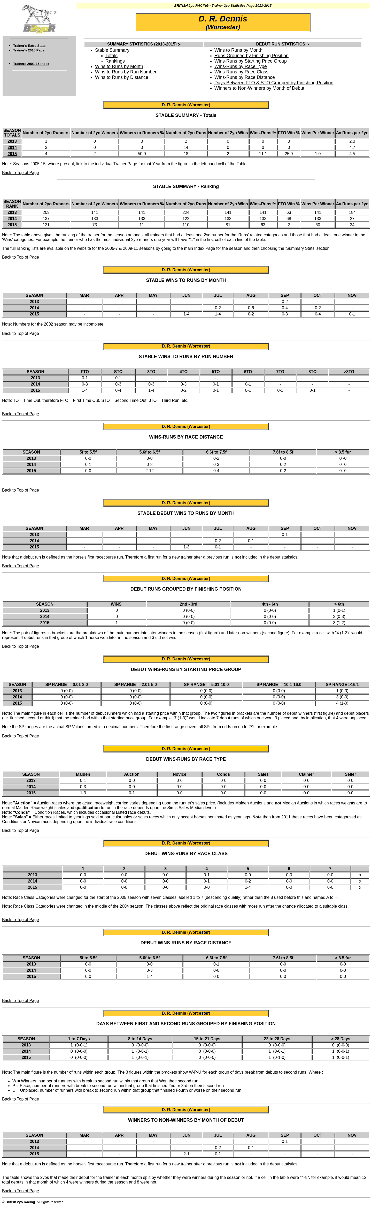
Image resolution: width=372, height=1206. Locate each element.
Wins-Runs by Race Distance (244, 77)
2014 (12, 147)
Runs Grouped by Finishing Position (251, 55)
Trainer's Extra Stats (29, 46)
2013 (12, 141)
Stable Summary (112, 50)
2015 (12, 154)
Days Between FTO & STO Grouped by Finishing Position (274, 82)
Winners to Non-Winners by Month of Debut (259, 88)
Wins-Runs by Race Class (241, 71)
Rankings (115, 61)
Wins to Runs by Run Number (126, 71)
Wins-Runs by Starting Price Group (250, 61)
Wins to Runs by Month (119, 66)
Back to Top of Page (20, 172)
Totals (111, 55)
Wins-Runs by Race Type (240, 66)
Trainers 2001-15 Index (31, 64)
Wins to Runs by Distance (121, 77)
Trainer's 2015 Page (28, 50)
